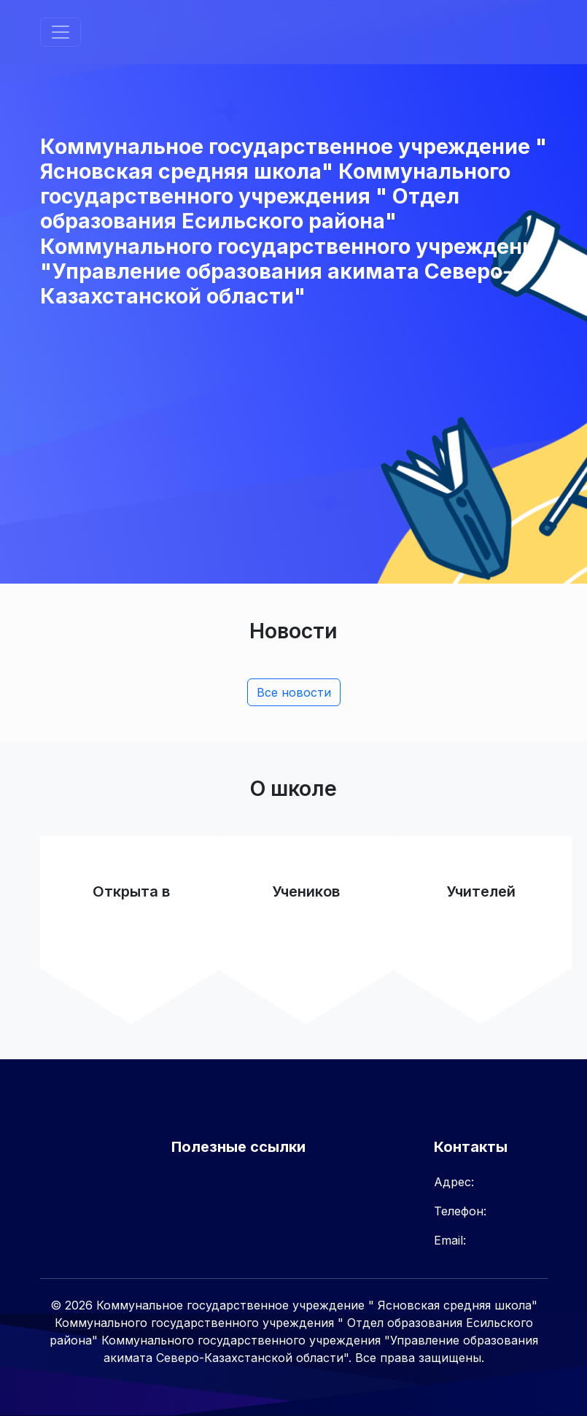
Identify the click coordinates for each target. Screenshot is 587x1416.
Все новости (294, 692)
